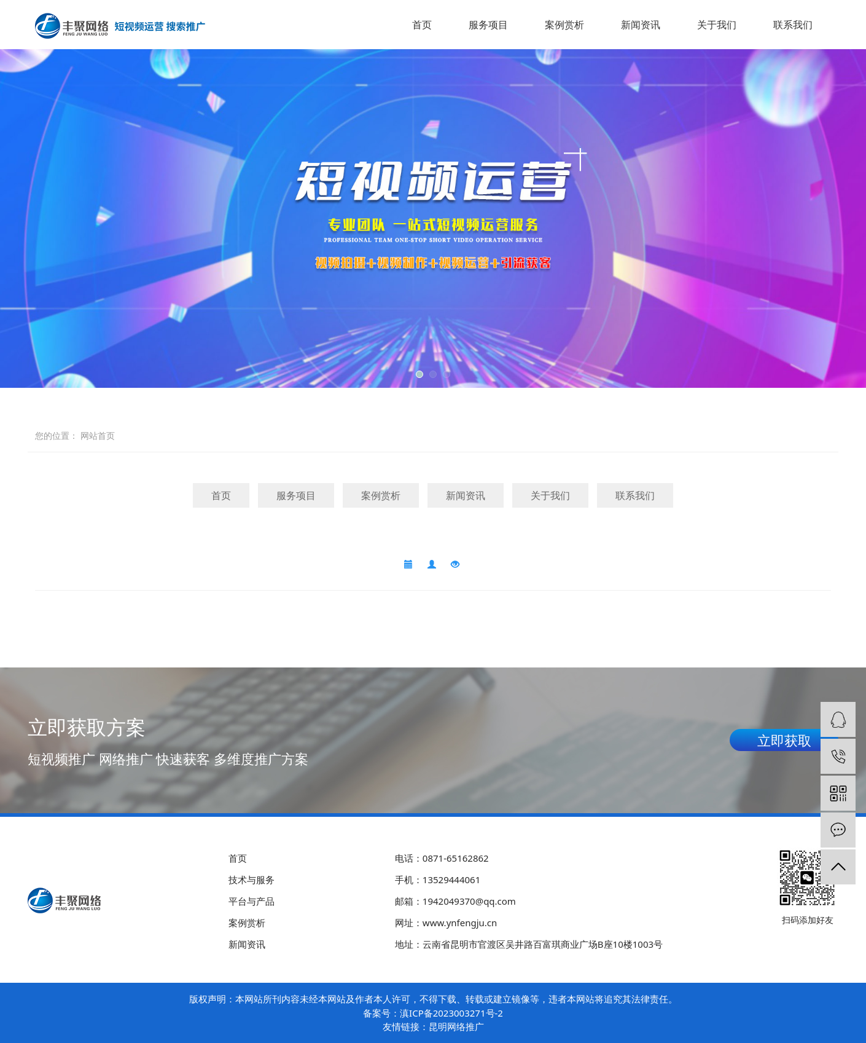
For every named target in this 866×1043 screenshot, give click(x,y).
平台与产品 (251, 901)
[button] (419, 374)
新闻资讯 (640, 24)
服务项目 (488, 24)
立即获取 (784, 740)
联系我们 (793, 24)
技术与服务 (251, 879)
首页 (422, 24)
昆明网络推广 (456, 1026)
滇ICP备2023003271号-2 (451, 1013)
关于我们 (716, 24)
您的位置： (56, 435)
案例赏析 (564, 24)
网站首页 (97, 435)
